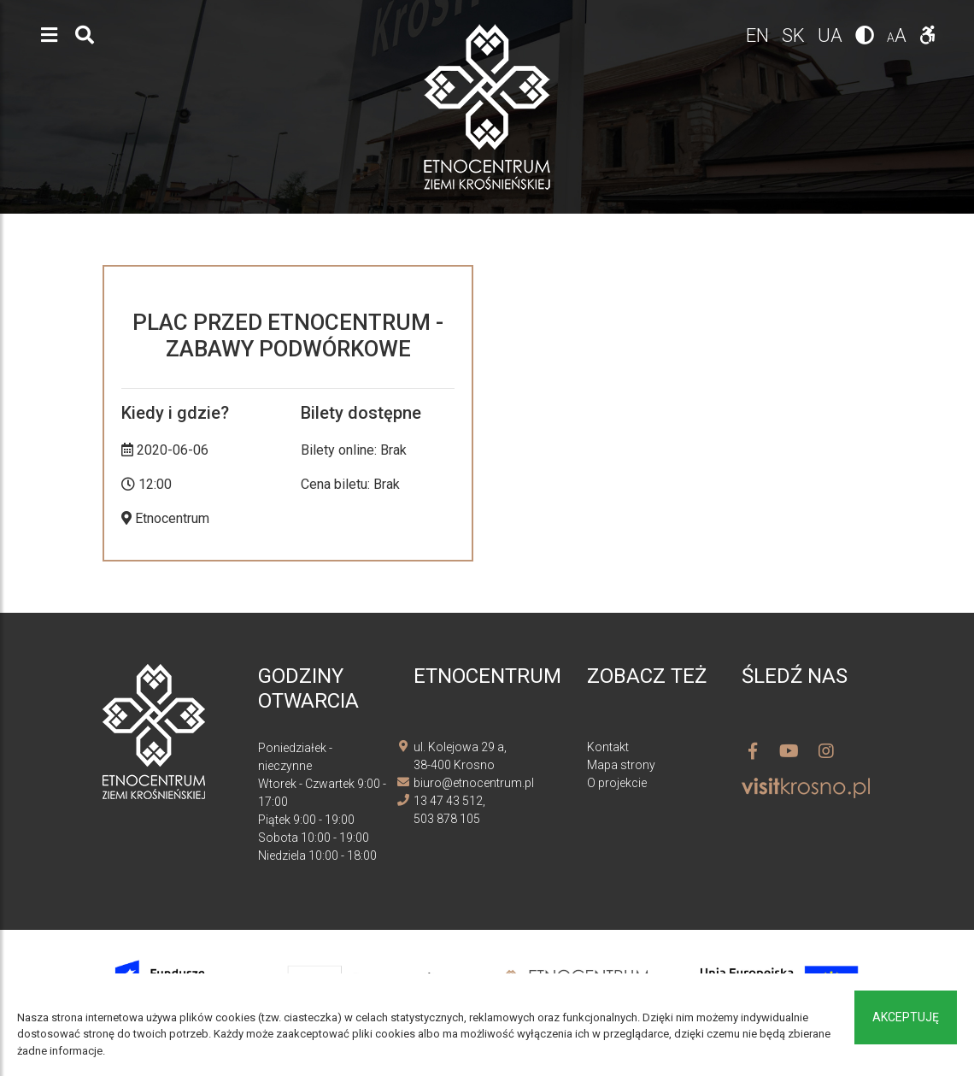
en (759, 35)
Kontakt (608, 747)
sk (795, 35)
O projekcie (617, 783)
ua (832, 35)
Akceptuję (905, 1017)
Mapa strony (621, 765)
